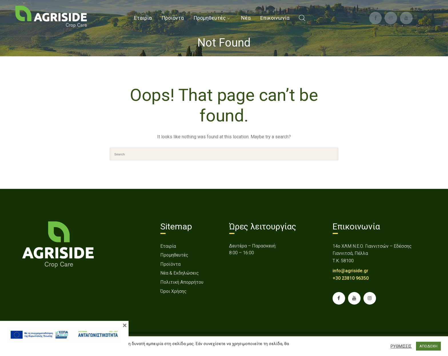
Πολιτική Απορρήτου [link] (181, 282)
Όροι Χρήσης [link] (173, 291)
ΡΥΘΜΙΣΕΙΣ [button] (401, 346)
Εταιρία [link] (168, 246)
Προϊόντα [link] (170, 264)
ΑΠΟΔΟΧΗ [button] (428, 346)
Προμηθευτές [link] (174, 255)
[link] (51, 16)
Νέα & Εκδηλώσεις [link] (179, 273)
